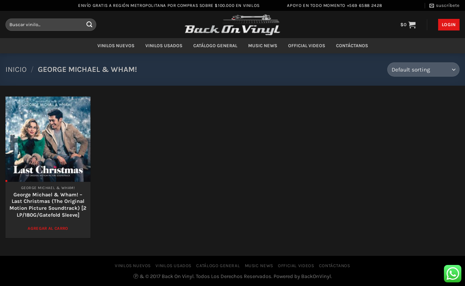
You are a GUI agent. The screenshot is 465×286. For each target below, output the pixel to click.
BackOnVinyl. (316, 276)
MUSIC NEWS (262, 45)
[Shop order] (423, 69)
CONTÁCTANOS (352, 45)
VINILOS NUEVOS (115, 45)
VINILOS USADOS (163, 45)
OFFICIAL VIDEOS (306, 45)
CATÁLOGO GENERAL (215, 45)
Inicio (16, 69)
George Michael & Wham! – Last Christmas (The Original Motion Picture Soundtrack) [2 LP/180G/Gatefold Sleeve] (47, 205)
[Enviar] (89, 25)
